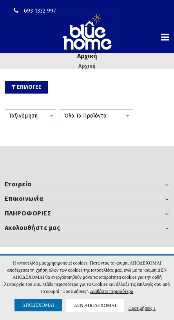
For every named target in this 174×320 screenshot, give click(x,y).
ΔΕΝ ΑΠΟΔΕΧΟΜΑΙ (95, 305)
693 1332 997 (40, 10)
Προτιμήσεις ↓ (142, 308)
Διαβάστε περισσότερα (111, 291)
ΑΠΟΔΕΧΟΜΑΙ (38, 305)
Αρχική (87, 66)
